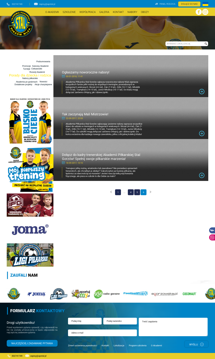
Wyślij (196, 344)
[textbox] (184, 43)
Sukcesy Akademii (40, 66)
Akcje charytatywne (40, 84)
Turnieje (26, 72)
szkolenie (69, 12)
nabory (132, 12)
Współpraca (87, 12)
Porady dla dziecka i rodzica (30, 75)
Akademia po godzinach (26, 81)
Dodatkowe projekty (23, 85)
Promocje (26, 66)
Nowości (23, 69)
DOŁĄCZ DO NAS (189, 4)
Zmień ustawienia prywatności (82, 345)
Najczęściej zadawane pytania (32, 343)
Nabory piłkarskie (30, 78)
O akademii (52, 12)
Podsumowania (43, 63)
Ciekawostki (36, 72)
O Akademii (156, 345)
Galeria (104, 12)
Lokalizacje (119, 345)
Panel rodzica (165, 4)
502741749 (17, 4)
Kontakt (118, 12)
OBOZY (145, 12)
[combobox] (184, 43)
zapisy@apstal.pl (47, 4)
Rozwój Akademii (37, 69)
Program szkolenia (137, 345)
